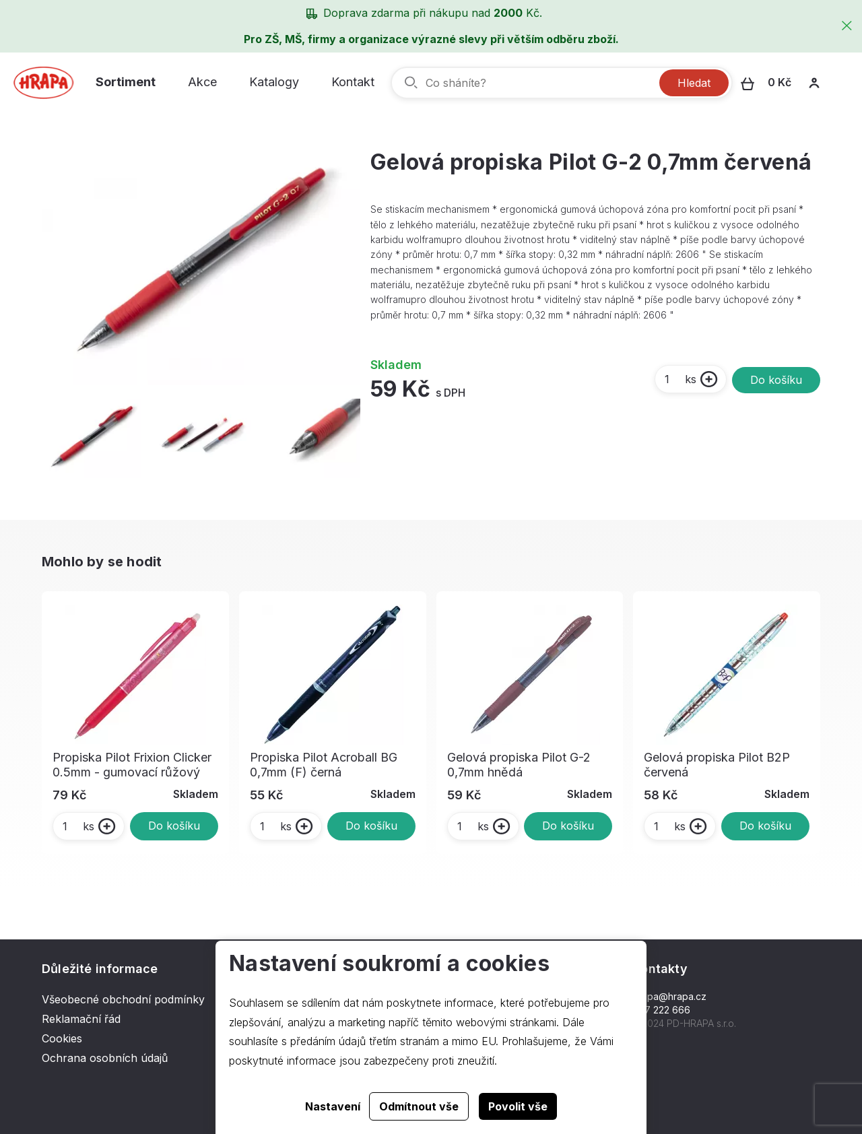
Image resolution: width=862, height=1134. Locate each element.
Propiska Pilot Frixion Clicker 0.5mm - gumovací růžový (132, 764)
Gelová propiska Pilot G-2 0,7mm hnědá (519, 764)
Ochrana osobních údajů (105, 1058)
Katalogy (274, 82)
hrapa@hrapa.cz (669, 996)
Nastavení (332, 1106)
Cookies (62, 1038)
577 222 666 (661, 1009)
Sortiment (126, 82)
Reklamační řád (81, 1019)
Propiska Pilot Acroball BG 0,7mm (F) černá (323, 764)
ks (679, 379)
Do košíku (776, 380)
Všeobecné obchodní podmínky (123, 999)
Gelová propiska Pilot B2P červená (717, 764)
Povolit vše (518, 1106)
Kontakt (352, 82)
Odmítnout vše (419, 1106)
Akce (202, 82)
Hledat (693, 83)
